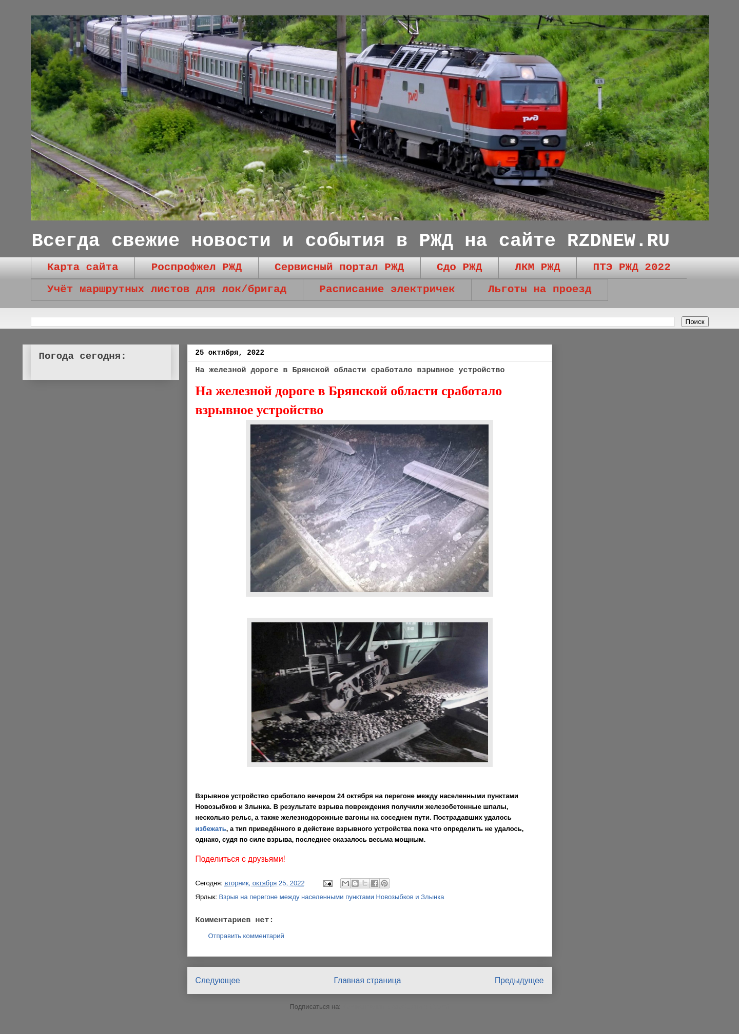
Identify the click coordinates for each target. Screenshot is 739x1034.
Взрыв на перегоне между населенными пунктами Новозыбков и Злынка (331, 897)
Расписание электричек (387, 289)
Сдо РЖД (459, 267)
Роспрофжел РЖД (196, 267)
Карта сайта (83, 267)
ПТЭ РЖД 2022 (632, 267)
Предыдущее (519, 980)
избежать (211, 829)
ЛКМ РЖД (537, 267)
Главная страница (367, 980)
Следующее (218, 980)
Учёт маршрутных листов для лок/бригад (166, 289)
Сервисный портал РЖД (339, 267)
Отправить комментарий (246, 936)
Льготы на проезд (540, 289)
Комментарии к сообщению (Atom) (396, 1006)
